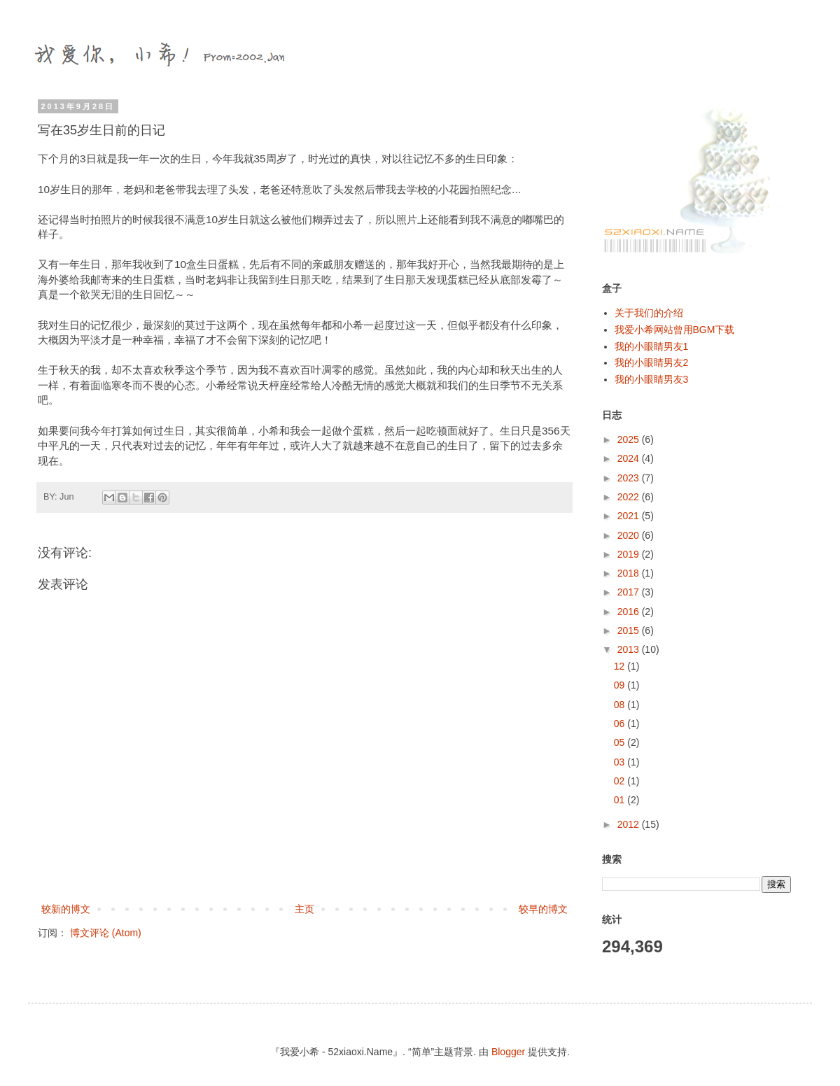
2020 (629, 535)
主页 (304, 909)
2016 (629, 611)
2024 (629, 458)
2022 (629, 496)
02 (620, 781)
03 (620, 762)
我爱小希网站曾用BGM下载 (675, 329)
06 (620, 723)
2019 (629, 554)
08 (620, 704)
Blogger (508, 1051)
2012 (629, 824)
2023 (629, 478)
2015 (629, 630)
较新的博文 (65, 909)
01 (620, 799)
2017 (629, 592)
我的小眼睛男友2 (652, 362)
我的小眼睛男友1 (652, 346)
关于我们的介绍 (649, 312)
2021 (629, 515)
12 (620, 666)
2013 (629, 649)
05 (620, 742)
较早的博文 (543, 909)
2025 (629, 439)
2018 (629, 573)
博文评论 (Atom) (105, 932)
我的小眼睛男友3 (652, 379)
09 (620, 685)
